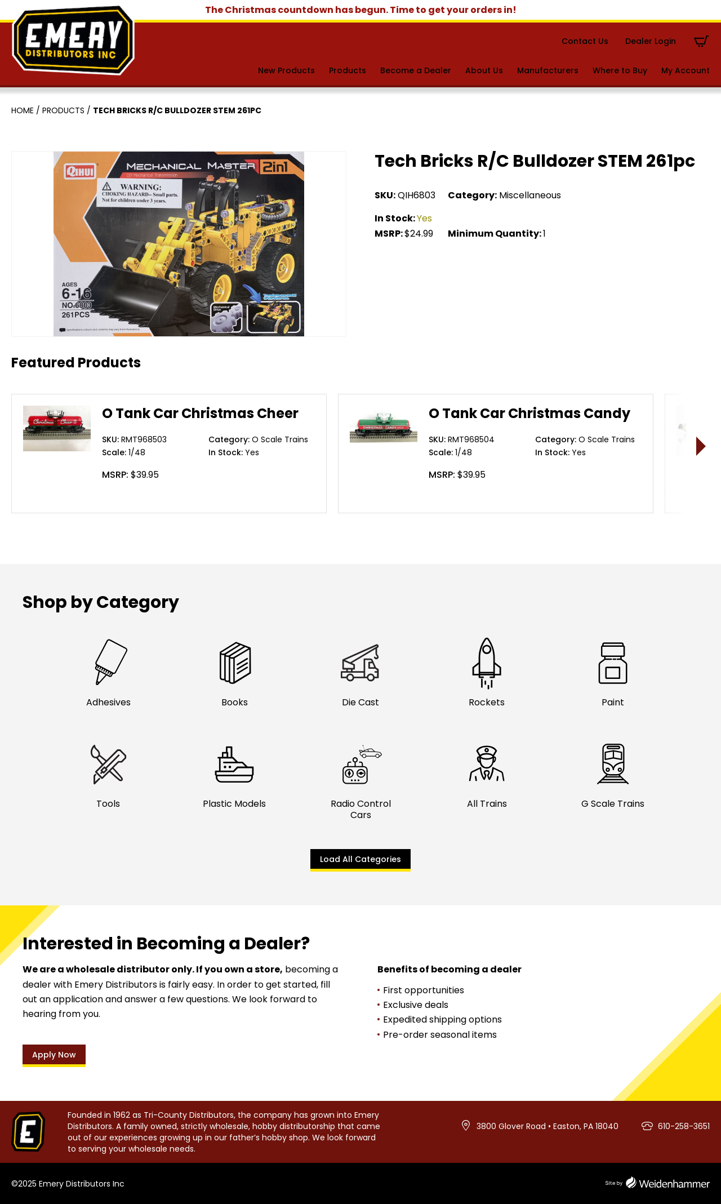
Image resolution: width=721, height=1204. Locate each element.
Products (347, 70)
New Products (286, 70)
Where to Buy (620, 70)
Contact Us (585, 41)
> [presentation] (701, 445)
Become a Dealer (415, 70)
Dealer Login (650, 41)
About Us (484, 70)
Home (22, 110)
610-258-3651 (684, 1126)
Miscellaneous (530, 195)
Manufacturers (547, 70)
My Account (685, 70)
